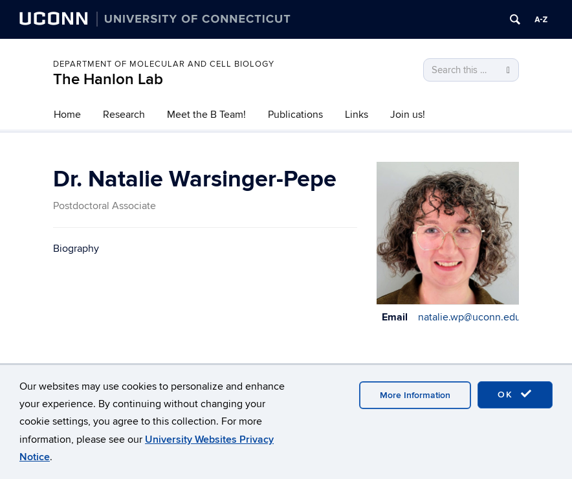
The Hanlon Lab (108, 79)
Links (356, 114)
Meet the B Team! (206, 114)
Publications (295, 114)
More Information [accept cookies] (415, 395)
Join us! (407, 114)
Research (124, 114)
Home (67, 114)
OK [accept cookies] (515, 394)
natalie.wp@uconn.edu (469, 317)
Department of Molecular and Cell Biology (163, 64)
